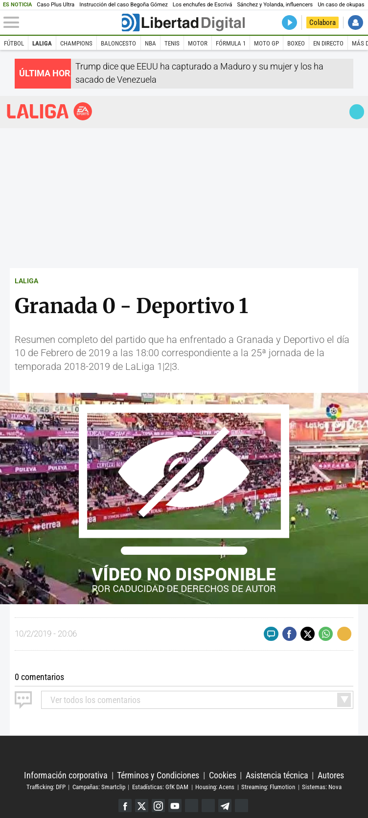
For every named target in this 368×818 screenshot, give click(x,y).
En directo (328, 43)
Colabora (322, 22)
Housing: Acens (214, 787)
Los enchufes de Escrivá (202, 4)
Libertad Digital (184, 753)
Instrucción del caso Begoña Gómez (123, 4)
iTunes (241, 805)
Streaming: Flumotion (268, 787)
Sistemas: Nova (322, 787)
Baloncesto (118, 43)
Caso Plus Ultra (55, 4)
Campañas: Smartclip (98, 787)
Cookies (222, 775)
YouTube (175, 805)
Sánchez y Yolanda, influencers (275, 4)
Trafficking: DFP (46, 787)
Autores (331, 775)
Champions (76, 43)
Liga (49, 111)
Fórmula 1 (231, 43)
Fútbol (14, 43)
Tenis (172, 43)
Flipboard (208, 805)
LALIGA (26, 281)
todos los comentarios (95, 700)
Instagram (158, 805)
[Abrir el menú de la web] (61, 22)
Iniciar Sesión (355, 22)
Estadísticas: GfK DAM (160, 787)
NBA (150, 43)
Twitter (141, 805)
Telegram (224, 805)
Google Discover (191, 805)
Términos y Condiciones (158, 775)
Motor (197, 43)
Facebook (125, 805)
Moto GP (266, 43)
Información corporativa (66, 775)
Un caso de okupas (341, 4)
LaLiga (42, 43)
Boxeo (296, 43)
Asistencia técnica (277, 775)
